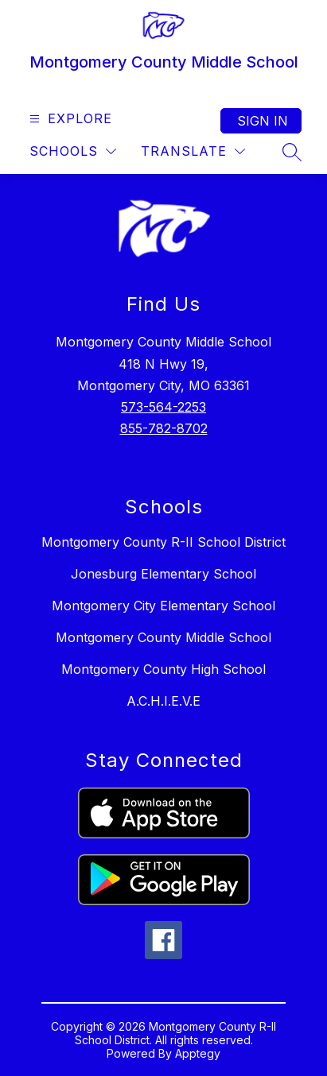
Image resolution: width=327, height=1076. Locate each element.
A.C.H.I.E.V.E (163, 701)
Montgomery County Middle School (163, 637)
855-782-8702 (164, 428)
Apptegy (197, 1053)
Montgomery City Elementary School (163, 605)
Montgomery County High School (163, 669)
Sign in (262, 121)
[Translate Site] (193, 151)
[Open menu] (68, 119)
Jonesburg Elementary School (163, 574)
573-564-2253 (163, 407)
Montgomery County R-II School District (163, 542)
